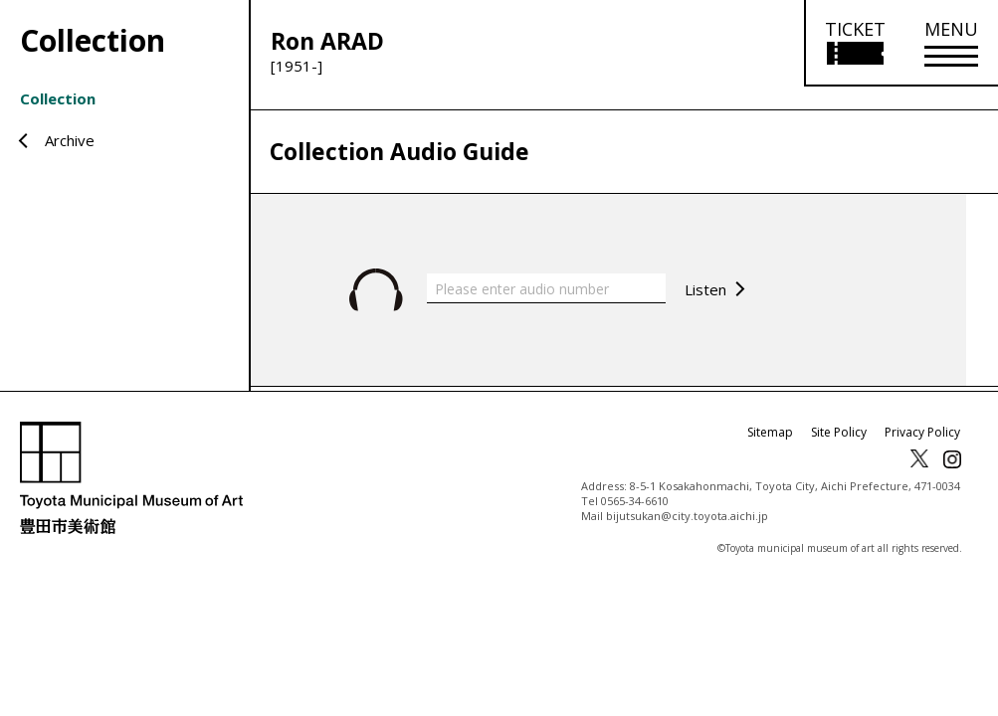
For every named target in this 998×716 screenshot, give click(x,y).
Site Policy (839, 432)
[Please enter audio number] (546, 288)
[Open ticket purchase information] (854, 43)
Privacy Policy (922, 432)
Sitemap (770, 432)
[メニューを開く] (951, 43)
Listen (705, 289)
